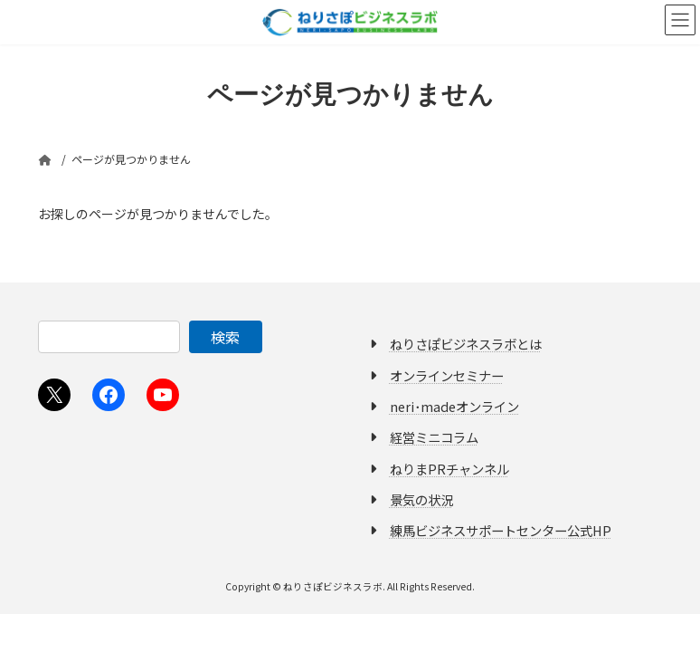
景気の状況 (421, 499)
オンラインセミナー (447, 374)
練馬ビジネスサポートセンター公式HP (500, 530)
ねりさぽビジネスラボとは (466, 343)
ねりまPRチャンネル (449, 467)
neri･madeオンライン (454, 406)
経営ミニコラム (434, 436)
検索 (225, 337)
